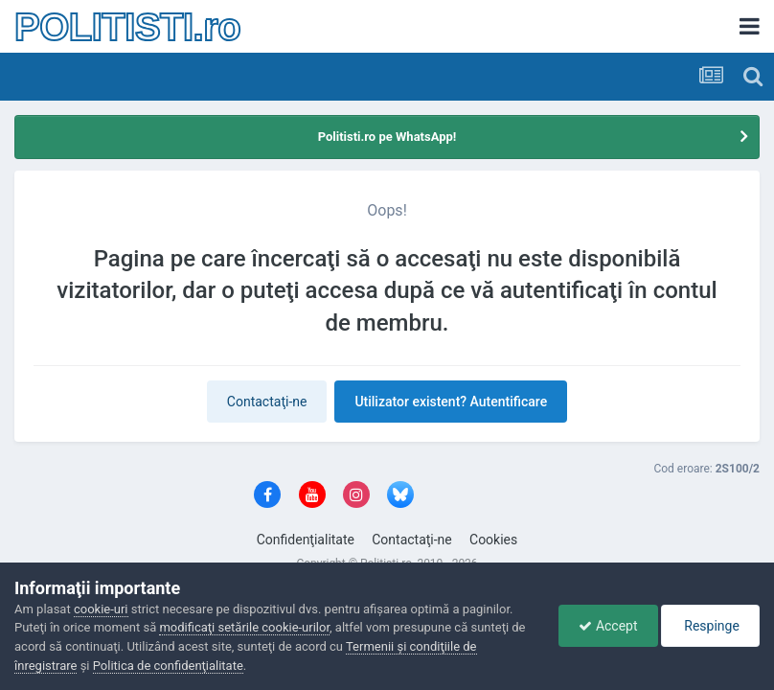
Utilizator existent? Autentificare (450, 401)
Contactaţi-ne (267, 401)
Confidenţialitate (305, 539)
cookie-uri (101, 609)
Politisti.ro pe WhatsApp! (387, 136)
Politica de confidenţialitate (168, 665)
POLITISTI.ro (127, 27)
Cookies (493, 539)
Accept (608, 625)
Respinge (710, 625)
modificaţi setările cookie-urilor (244, 627)
